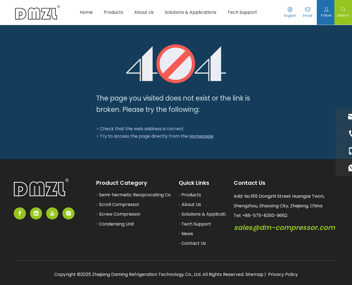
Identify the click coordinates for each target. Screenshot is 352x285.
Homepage (201, 136)
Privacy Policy (283, 274)
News (187, 233)
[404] (176, 63)
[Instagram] (68, 213)
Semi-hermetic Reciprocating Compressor (145, 195)
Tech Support (196, 224)
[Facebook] (20, 213)
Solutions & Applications (207, 214)
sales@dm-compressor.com (284, 227)
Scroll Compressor (119, 204)
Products (191, 195)
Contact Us (194, 243)
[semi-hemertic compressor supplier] (41, 187)
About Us (191, 204)
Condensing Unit (116, 224)
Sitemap (254, 274)
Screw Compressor (120, 214)
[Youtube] (52, 213)
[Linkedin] (36, 213)
